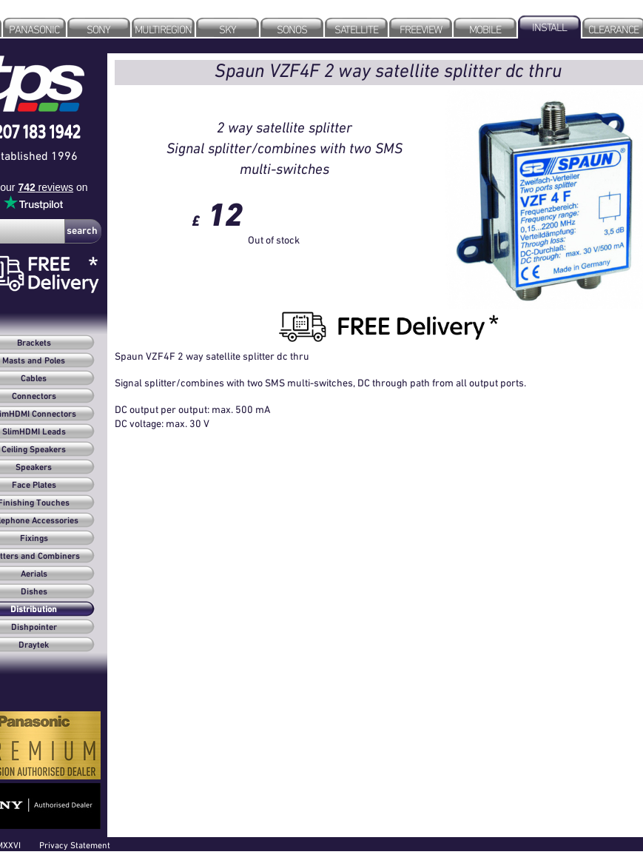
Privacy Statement (74, 845)
